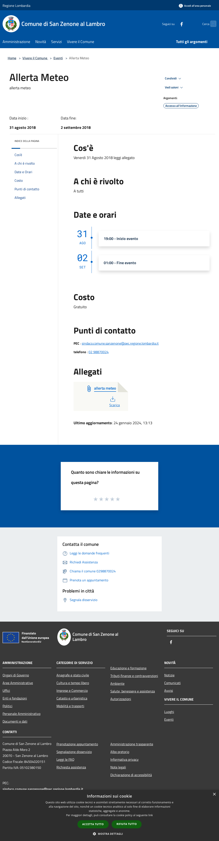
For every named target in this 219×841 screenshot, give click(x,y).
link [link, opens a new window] (150, 815)
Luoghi (169, 711)
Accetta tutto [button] (93, 824)
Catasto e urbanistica (71, 698)
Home (12, 58)
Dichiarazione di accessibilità (131, 774)
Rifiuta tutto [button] (127, 824)
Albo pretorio (119, 751)
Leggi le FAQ (65, 759)
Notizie (169, 675)
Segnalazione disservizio (74, 751)
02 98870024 (99, 351)
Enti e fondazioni (15, 698)
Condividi (173, 78)
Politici (7, 706)
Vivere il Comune (35, 58)
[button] (109, 834)
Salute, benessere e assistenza (132, 691)
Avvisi (168, 690)
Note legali (118, 767)
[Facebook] (173, 24)
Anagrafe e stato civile (72, 675)
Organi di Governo (16, 675)
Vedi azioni (174, 87)
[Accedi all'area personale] (194, 6)
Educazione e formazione (128, 668)
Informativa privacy (124, 759)
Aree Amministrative (18, 682)
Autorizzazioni (120, 698)
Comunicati (172, 682)
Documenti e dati (15, 721)
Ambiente (117, 683)
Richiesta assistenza (71, 767)
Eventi (58, 58)
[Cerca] (211, 24)
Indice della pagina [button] (27, 141)
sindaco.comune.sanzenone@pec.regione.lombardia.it (120, 343)
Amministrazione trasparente (131, 744)
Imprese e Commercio (72, 690)
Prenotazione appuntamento (77, 744)
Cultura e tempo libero (72, 682)
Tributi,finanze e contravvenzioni (134, 675)
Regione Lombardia (16, 5)
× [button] (214, 794)
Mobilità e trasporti (70, 706)
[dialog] (109, 815)
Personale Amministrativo (21, 713)
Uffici (6, 690)
